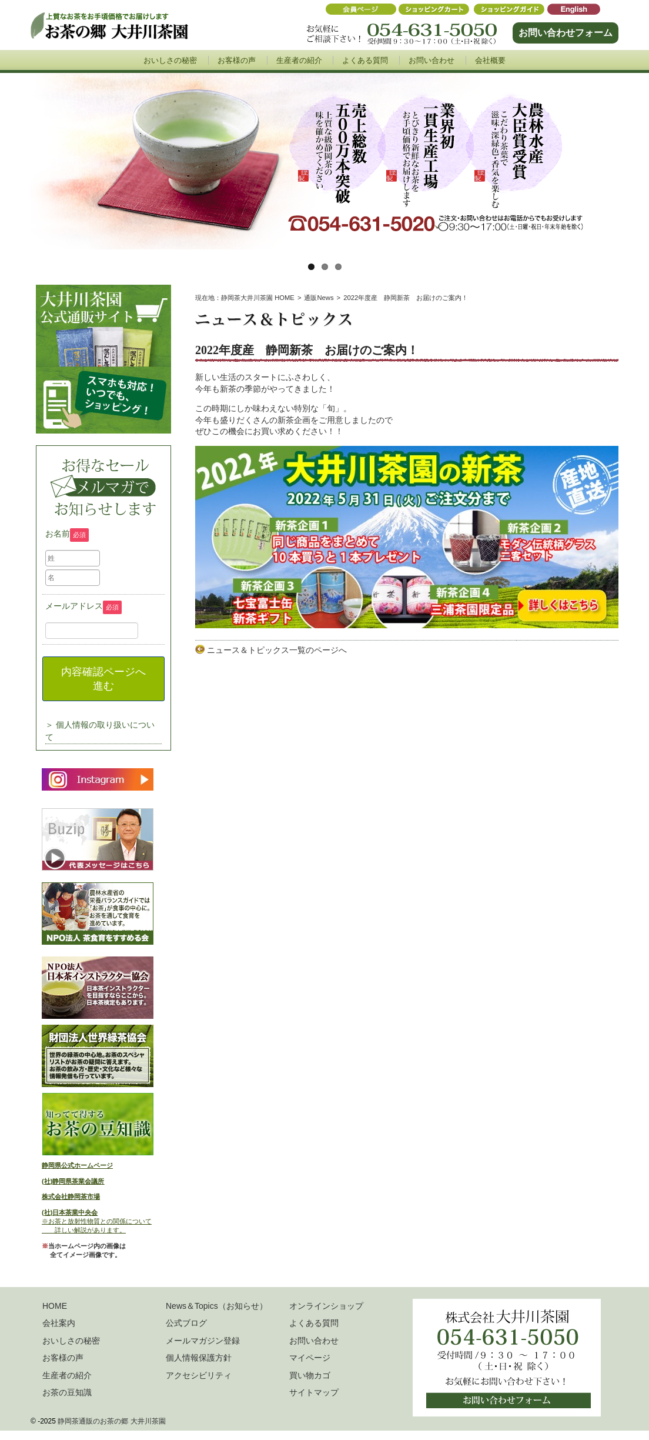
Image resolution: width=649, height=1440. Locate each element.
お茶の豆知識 (67, 1392)
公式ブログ (186, 1323)
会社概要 (490, 60)
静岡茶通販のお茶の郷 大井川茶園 (111, 1421)
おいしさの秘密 (170, 60)
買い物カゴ (309, 1375)
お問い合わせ (431, 60)
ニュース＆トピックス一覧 (256, 650)
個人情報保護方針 (199, 1357)
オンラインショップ (326, 1306)
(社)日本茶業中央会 (70, 1212)
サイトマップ (314, 1392)
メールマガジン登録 (203, 1340)
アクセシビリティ (199, 1375)
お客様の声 (237, 60)
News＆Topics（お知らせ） (216, 1306)
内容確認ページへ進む (103, 679)
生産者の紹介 (299, 60)
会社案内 (58, 1323)
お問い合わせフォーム (565, 33)
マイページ (309, 1357)
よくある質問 (365, 60)
